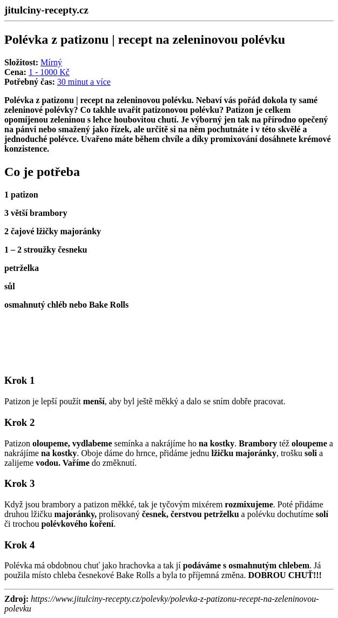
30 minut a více (84, 81)
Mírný (51, 62)
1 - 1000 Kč (49, 72)
